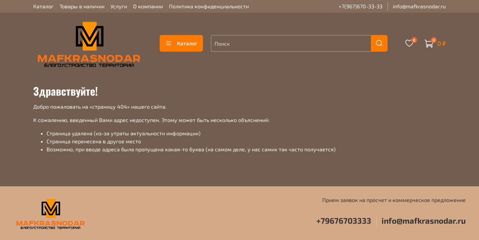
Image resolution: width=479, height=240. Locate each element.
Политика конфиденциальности (209, 6)
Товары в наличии (82, 6)
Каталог (43, 6)
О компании (148, 6)
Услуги (118, 6)
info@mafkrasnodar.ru (419, 6)
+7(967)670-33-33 (361, 6)
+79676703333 (343, 220)
